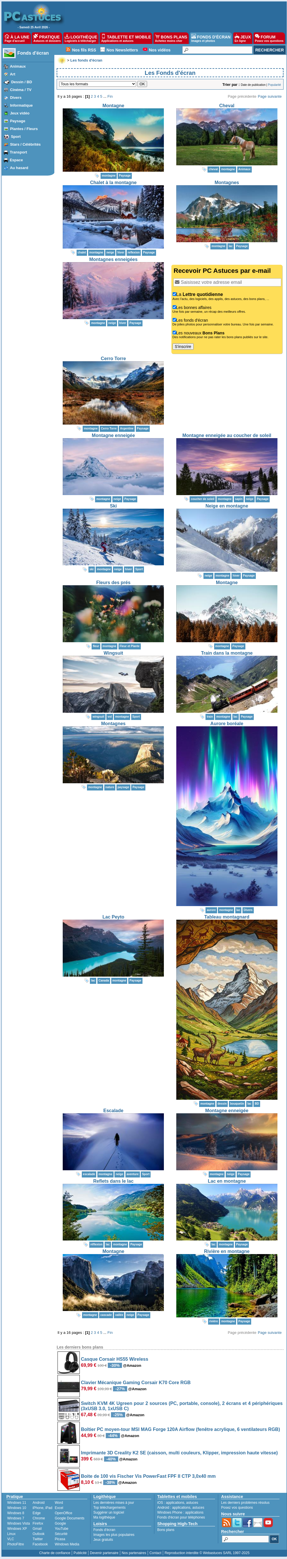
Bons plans (165, 1530)
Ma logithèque (104, 1517)
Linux (11, 1534)
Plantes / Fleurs (24, 129)
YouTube (61, 1529)
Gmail (37, 1529)
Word (59, 1503)
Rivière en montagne (226, 1251)
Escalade (113, 1110)
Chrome (39, 1518)
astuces (192, 1503)
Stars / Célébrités (25, 144)
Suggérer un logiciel (108, 1512)
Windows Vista (18, 1523)
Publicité (79, 1553)
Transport (18, 152)
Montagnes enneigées (113, 259)
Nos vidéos (160, 50)
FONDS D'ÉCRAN (211, 38)
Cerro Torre (113, 358)
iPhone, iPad (42, 1508)
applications (175, 1503)
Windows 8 (15, 1513)
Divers (16, 97)
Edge (37, 1513)
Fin (110, 96)
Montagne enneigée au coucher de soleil (226, 435)
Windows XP (17, 1529)
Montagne (113, 105)
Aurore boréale (226, 723)
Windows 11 (16, 1503)
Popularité (274, 84)
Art (12, 74)
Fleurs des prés (113, 582)
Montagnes (227, 182)
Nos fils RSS (84, 50)
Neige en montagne (226, 505)
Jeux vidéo (19, 113)
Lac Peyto (113, 916)
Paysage (17, 121)
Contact (155, 1553)
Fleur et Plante (130, 646)
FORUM (269, 38)
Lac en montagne (227, 1181)
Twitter (38, 1539)
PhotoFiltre (15, 1544)
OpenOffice (63, 1513)
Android (39, 1503)
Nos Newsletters (122, 50)
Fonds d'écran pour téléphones (181, 1517)
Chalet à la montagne (113, 182)
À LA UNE (17, 38)
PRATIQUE (47, 38)
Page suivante (270, 96)
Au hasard (19, 168)
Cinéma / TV (21, 90)
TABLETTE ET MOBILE (126, 38)
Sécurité (61, 1534)
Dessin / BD (21, 82)
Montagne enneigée (113, 435)
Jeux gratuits (103, 1540)
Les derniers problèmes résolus (245, 1503)
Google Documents (69, 1518)
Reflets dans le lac (113, 1181)
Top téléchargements (109, 1508)
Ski (113, 505)
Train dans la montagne (227, 653)
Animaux (18, 66)
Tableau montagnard (226, 916)
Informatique (21, 105)
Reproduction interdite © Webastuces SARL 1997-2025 (206, 1553)
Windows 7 (15, 1518)
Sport (16, 136)
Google (60, 1523)
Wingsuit (113, 653)
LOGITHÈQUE (81, 38)
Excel (59, 1508)
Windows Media (67, 1544)
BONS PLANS (171, 38)
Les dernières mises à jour (113, 1503)
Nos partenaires (134, 1553)
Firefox (38, 1523)
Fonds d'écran (33, 53)
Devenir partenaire (104, 1553)
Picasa (60, 1539)
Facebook (40, 1544)
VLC (10, 1539)
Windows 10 (16, 1508)
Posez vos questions (237, 1508)
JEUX (243, 38)
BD (257, 1103)
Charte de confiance (54, 1553)
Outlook (39, 1534)
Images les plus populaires (113, 1535)
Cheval (226, 105)
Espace (16, 160)
